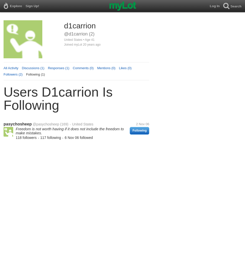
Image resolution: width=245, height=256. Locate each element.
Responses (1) (58, 68)
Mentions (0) (106, 68)
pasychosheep (18, 124)
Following (140, 130)
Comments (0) (83, 68)
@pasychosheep (46, 124)
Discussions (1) (33, 68)
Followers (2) (13, 74)
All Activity (11, 68)
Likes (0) (125, 68)
